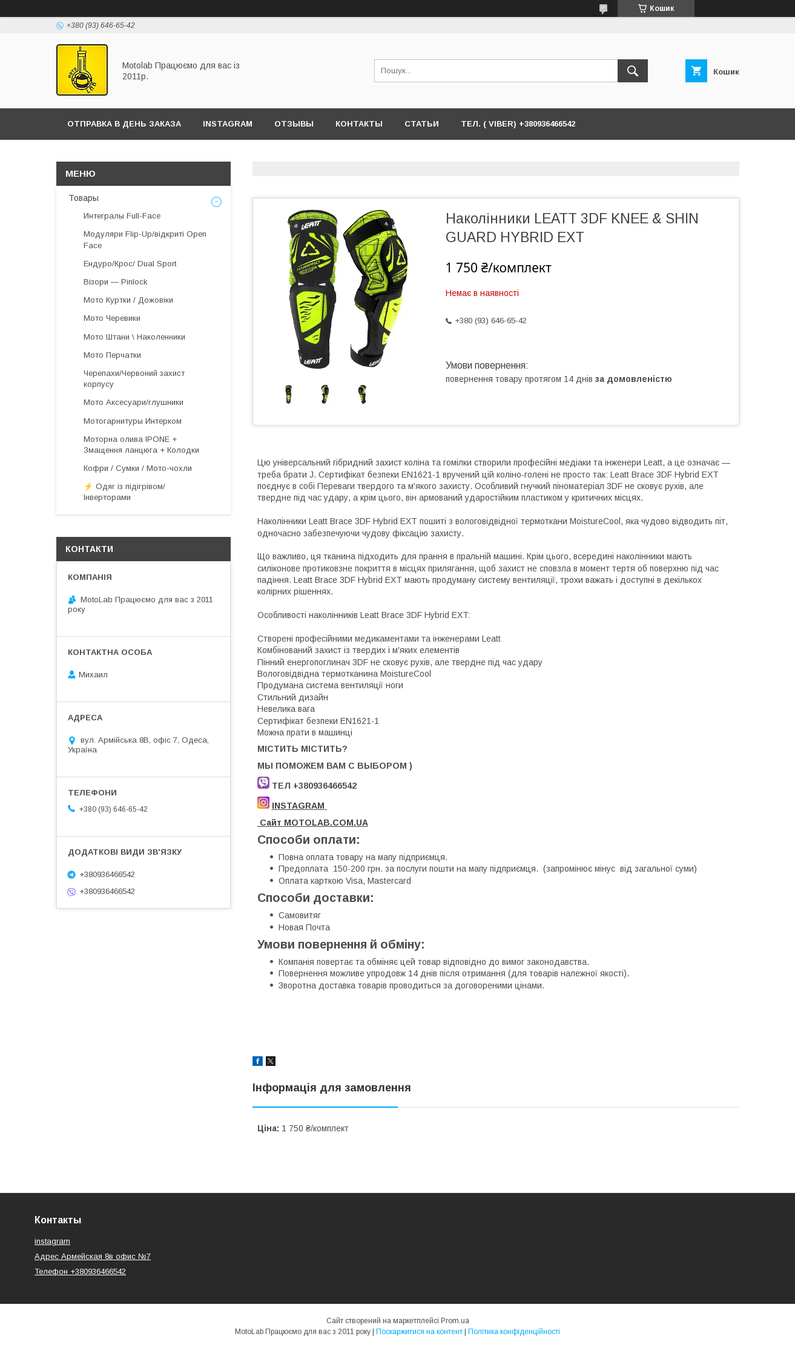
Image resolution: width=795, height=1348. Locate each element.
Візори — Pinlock (116, 281)
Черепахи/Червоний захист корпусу (134, 379)
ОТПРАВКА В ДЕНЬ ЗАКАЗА (124, 123)
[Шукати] (633, 70)
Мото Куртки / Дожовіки (128, 299)
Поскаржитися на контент (419, 1331)
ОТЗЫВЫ (294, 123)
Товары (83, 198)
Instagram (227, 123)
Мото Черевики (112, 318)
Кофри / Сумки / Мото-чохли (138, 468)
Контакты (359, 123)
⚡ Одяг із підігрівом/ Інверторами (124, 492)
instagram (52, 1241)
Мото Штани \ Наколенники (134, 336)
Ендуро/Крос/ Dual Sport (130, 263)
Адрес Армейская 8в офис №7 (93, 1256)
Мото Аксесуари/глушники (133, 402)
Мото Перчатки (112, 355)
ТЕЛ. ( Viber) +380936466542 (518, 123)
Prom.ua (455, 1321)
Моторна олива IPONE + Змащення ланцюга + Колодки (141, 445)
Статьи (421, 123)
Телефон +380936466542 (80, 1271)
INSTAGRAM (298, 805)
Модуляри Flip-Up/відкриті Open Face (145, 239)
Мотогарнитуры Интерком (133, 421)
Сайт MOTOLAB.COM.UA (312, 822)
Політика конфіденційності (514, 1331)
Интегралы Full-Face (122, 215)
